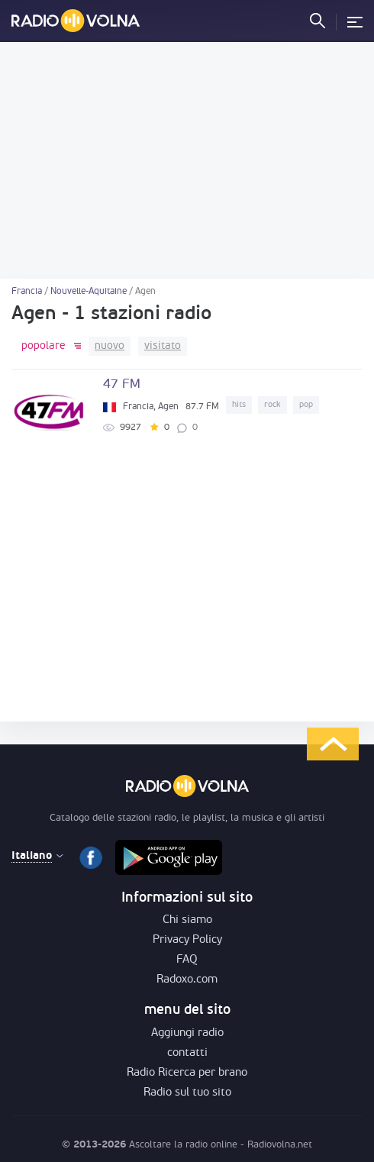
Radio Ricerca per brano (187, 1073)
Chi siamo (187, 920)
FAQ (187, 960)
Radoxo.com (187, 980)
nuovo (109, 346)
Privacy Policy (187, 940)
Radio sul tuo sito (187, 1093)
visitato (162, 346)
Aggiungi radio (187, 1033)
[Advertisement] (187, 160)
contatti (187, 1053)
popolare (43, 346)
